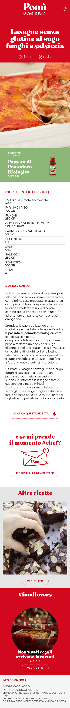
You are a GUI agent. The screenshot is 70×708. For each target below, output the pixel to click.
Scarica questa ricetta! (31, 413)
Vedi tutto (35, 581)
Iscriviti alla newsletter (35, 473)
